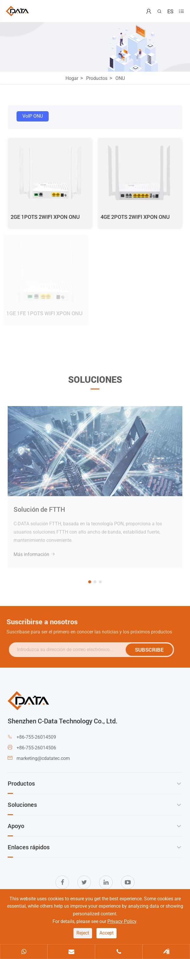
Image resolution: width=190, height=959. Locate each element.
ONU (120, 78)
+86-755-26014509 (36, 737)
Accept (106, 933)
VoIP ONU (32, 116)
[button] (89, 581)
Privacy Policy (121, 921)
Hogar (71, 78)
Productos (96, 78)
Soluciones (95, 381)
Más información (34, 552)
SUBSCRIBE (151, 649)
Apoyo (16, 826)
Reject (82, 933)
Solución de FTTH (39, 507)
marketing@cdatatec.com (43, 758)
